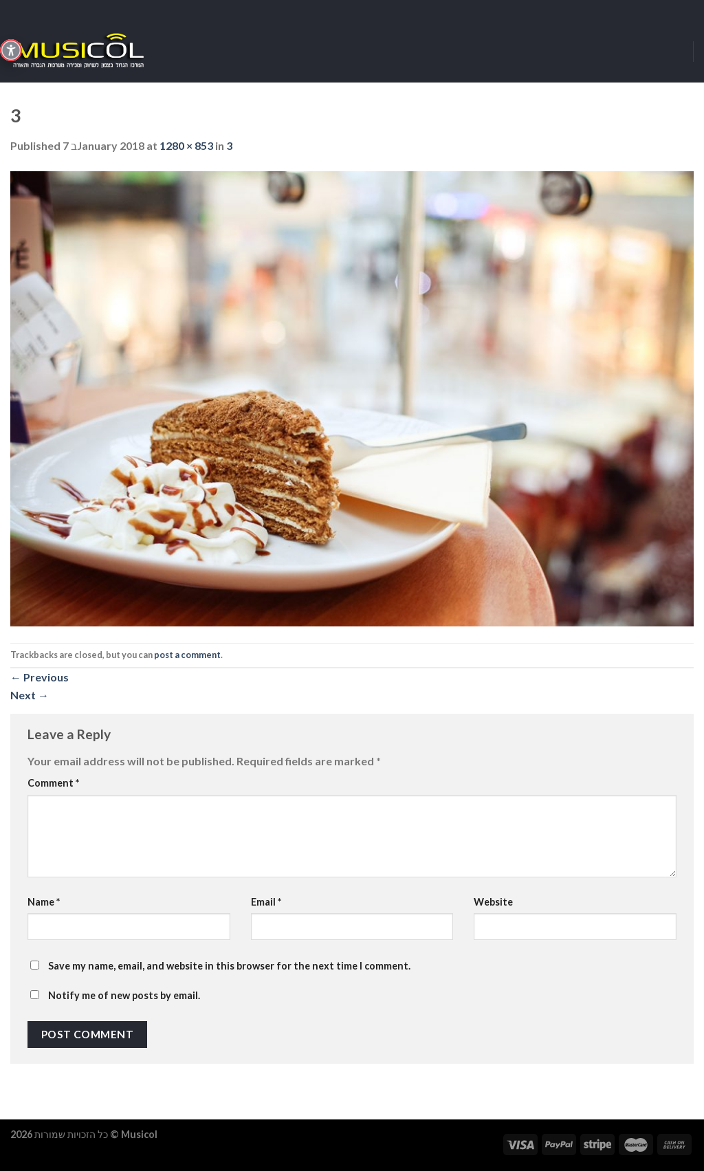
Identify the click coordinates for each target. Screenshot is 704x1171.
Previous (39, 676)
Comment (53, 783)
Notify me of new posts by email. (124, 995)
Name (44, 902)
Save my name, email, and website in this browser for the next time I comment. (229, 966)
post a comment (187, 654)
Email (266, 902)
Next (29, 694)
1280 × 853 (186, 145)
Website (493, 902)
